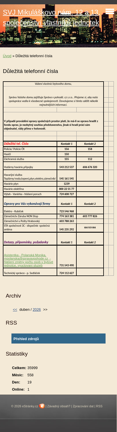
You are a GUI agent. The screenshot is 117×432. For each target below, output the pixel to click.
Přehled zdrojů (26, 339)
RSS (99, 406)
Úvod (7, 56)
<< (15, 309)
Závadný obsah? (58, 406)
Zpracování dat (83, 406)
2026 (37, 309)
